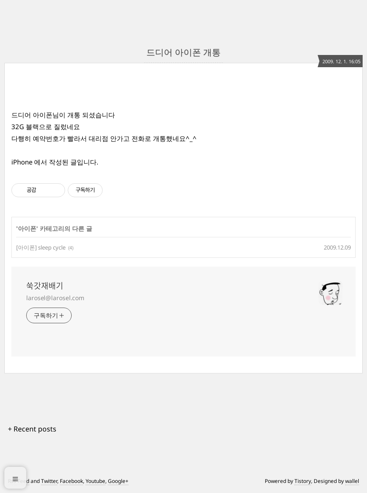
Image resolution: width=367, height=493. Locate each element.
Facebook (71, 481)
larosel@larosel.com (55, 298)
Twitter (49, 481)
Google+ (118, 481)
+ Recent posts (32, 429)
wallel (352, 481)
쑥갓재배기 (44, 286)
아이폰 (27, 228)
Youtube (95, 481)
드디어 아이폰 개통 (183, 52)
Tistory (302, 481)
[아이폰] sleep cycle (41, 247)
